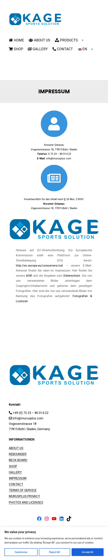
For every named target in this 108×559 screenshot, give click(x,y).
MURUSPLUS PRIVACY (24, 496)
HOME (16, 40)
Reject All (54, 552)
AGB (29, 275)
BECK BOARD (18, 460)
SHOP (16, 49)
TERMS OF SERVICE (23, 490)
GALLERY (38, 49)
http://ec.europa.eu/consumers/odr (39, 265)
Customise (21, 552)
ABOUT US (39, 40)
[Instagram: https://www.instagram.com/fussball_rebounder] (46, 518)
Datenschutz (71, 275)
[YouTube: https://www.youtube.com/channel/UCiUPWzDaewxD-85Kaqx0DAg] (54, 518)
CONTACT (62, 49)
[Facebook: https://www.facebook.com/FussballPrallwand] (39, 518)
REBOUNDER (18, 454)
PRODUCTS (66, 40)
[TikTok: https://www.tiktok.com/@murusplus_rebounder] (69, 518)
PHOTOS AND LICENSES (26, 502)
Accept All (87, 552)
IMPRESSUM (18, 478)
